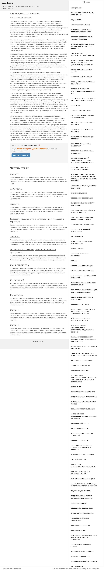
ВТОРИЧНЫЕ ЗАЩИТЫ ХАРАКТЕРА (82, 454)
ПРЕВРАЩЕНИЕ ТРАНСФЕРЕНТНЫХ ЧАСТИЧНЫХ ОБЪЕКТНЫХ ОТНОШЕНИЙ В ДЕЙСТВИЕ (83, 311)
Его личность (16, 295)
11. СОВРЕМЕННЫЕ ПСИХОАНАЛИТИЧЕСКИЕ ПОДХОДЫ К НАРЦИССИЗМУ (84, 416)
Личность (14, 174)
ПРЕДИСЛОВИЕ (76, 20)
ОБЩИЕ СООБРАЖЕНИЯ (79, 193)
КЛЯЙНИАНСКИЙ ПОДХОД (80, 423)
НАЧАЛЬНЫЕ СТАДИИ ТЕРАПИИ (81, 360)
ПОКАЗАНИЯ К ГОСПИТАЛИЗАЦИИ (83, 409)
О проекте (34, 341)
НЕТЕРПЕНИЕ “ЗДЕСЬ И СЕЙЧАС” (82, 551)
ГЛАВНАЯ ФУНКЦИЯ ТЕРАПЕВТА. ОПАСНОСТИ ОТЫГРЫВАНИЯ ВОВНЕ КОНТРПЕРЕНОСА (83, 339)
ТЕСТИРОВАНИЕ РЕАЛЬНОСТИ (81, 77)
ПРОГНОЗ (74, 260)
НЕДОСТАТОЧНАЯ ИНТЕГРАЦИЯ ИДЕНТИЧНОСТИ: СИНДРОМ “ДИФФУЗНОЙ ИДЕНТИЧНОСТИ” (82, 62)
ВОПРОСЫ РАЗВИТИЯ (78, 530)
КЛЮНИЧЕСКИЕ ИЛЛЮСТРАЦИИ (82, 270)
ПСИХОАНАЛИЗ (76, 387)
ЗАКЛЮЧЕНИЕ (76, 105)
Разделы (42, 341)
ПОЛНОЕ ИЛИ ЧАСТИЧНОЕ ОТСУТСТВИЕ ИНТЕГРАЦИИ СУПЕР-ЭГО (83, 91)
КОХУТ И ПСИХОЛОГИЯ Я (79, 428)
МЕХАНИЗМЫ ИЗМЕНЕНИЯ (80, 370)
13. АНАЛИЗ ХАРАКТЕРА (79, 503)
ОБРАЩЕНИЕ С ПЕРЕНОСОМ (80, 365)
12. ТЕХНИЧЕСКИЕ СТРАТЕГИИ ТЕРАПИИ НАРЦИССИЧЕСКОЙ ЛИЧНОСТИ (81, 447)
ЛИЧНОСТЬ (16, 189)
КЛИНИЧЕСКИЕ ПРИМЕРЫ (80, 304)
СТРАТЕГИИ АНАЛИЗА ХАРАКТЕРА (82, 513)
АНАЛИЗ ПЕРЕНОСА (77, 248)
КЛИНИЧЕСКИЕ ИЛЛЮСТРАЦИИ (82, 198)
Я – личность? (17, 280)
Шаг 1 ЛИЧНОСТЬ (19, 265)
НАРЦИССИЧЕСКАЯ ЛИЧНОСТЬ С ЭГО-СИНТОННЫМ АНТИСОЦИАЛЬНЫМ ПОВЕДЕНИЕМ (75, 568)
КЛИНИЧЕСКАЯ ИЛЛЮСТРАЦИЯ (82, 265)
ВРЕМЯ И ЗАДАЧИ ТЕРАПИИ (80, 556)
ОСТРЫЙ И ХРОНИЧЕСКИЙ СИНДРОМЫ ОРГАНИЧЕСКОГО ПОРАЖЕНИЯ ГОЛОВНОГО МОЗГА (82, 160)
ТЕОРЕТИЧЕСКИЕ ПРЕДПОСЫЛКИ (82, 224)
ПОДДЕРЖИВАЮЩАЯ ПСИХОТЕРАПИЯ (84, 397)
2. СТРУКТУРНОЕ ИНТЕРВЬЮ (80, 110)
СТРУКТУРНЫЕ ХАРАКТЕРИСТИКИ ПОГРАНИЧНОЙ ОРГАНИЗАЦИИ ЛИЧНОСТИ (82, 46)
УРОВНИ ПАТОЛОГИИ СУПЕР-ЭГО (12, 568)
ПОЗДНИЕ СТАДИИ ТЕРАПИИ (80, 491)
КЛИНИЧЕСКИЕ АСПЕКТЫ (79, 440)
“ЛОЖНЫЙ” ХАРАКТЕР (78, 459)
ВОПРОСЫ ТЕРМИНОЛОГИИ (80, 525)
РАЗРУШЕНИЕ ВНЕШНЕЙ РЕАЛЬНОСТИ (84, 561)
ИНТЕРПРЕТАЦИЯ (77, 236)
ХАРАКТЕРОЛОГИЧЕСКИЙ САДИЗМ (83, 479)
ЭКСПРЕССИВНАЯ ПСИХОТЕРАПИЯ (83, 392)
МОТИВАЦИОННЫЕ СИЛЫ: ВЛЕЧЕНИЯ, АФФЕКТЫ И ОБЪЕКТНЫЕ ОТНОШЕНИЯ (84, 537)
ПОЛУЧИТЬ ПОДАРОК (21, 155)
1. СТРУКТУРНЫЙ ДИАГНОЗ (80, 25)
